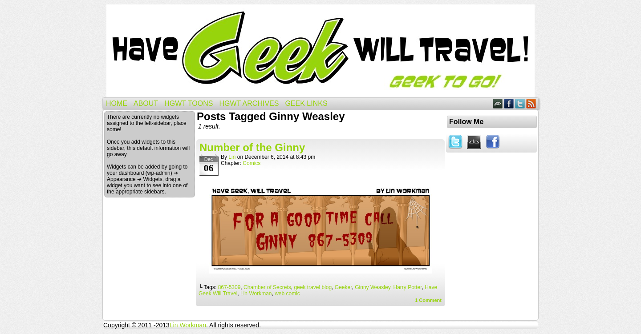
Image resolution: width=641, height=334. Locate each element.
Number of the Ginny (252, 147)
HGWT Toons (188, 103)
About (146, 103)
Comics (251, 163)
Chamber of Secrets (267, 287)
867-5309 (229, 287)
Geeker (343, 287)
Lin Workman (256, 293)
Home (116, 103)
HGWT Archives (249, 103)
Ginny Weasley (372, 287)
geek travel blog (313, 287)
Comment (428, 300)
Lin (231, 157)
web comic (287, 293)
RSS (531, 103)
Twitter (520, 103)
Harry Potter (407, 287)
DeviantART (497, 103)
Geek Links (306, 103)
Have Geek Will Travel (320, 50)
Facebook (509, 103)
